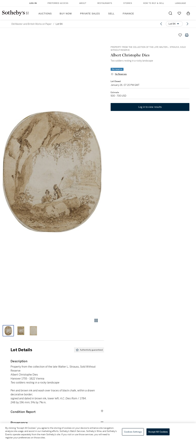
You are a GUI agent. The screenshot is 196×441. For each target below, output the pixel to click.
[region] (98, 432)
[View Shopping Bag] (188, 13)
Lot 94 (59, 23)
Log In (33, 3)
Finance (128, 13)
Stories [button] (127, 3)
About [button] (82, 3)
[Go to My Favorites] (179, 13)
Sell (111, 13)
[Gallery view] (96, 320)
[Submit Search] (170, 13)
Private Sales (90, 13)
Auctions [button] (45, 13)
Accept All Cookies (158, 431)
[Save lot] (180, 35)
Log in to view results (150, 107)
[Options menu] (174, 23)
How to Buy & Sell (153, 3)
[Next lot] (187, 23)
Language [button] (180, 3)
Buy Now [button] (66, 13)
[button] (52, 172)
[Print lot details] (186, 35)
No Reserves (121, 74)
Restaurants (104, 3)
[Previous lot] (161, 23)
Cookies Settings (133, 431)
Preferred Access (58, 3)
